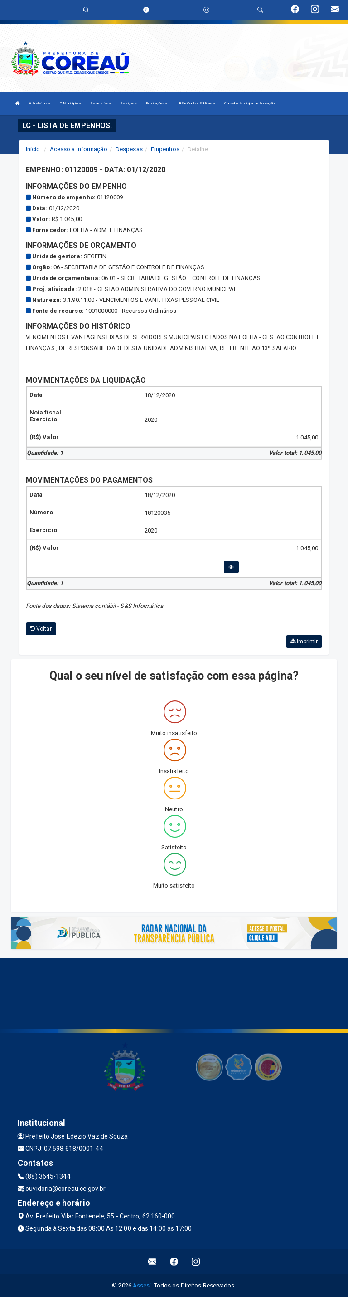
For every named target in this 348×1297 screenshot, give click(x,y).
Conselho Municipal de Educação (249, 103)
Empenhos (165, 149)
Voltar (41, 629)
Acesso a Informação (78, 149)
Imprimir (304, 641)
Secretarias (100, 103)
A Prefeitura (39, 103)
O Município (70, 103)
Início (33, 149)
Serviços (128, 103)
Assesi (142, 1285)
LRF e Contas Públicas (195, 103)
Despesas (129, 149)
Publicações (156, 103)
